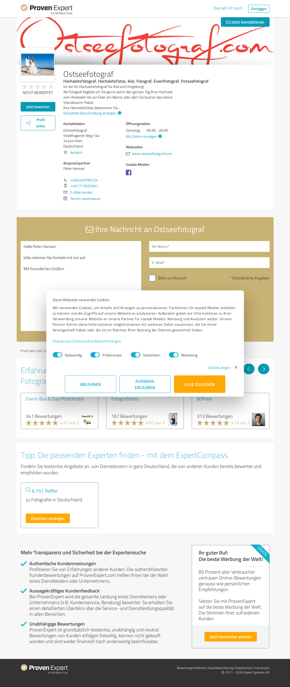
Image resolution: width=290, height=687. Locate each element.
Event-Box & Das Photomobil (54, 398)
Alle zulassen (200, 387)
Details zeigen (207, 370)
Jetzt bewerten (38, 106)
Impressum (74, 343)
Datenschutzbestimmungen (110, 343)
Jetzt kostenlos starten (231, 637)
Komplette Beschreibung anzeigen (91, 112)
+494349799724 (84, 179)
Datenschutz (243, 668)
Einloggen (259, 8)
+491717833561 (84, 185)
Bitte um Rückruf (172, 278)
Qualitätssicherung (220, 668)
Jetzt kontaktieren (245, 22)
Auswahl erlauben (145, 387)
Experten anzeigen (48, 518)
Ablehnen (90, 387)
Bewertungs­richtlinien (191, 668)
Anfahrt (76, 152)
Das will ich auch (228, 8)
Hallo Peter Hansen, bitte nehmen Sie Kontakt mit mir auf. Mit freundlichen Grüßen (81, 286)
